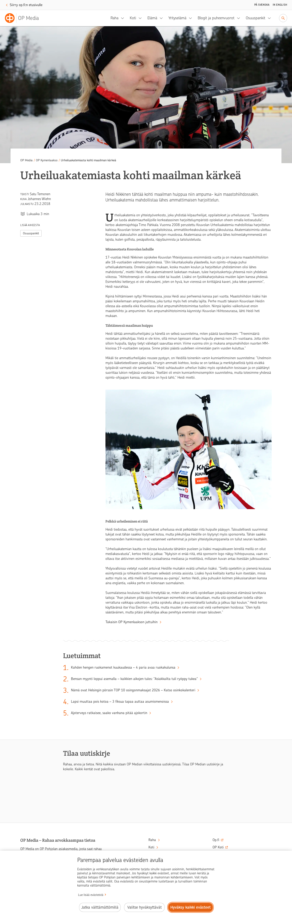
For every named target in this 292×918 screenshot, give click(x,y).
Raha (114, 18)
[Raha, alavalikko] (123, 18)
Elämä (152, 18)
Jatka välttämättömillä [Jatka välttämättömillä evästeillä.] (99, 907)
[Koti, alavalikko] (141, 18)
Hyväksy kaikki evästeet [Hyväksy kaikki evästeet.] (190, 907)
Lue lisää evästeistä (90, 895)
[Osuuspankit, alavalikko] (270, 18)
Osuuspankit (255, 18)
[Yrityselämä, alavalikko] (191, 18)
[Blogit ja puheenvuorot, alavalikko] (239, 18)
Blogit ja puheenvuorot (216, 18)
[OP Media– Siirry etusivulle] (24, 18)
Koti (133, 18)
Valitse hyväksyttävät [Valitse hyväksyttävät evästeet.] (144, 907)
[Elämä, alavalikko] (162, 18)
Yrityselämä (177, 18)
